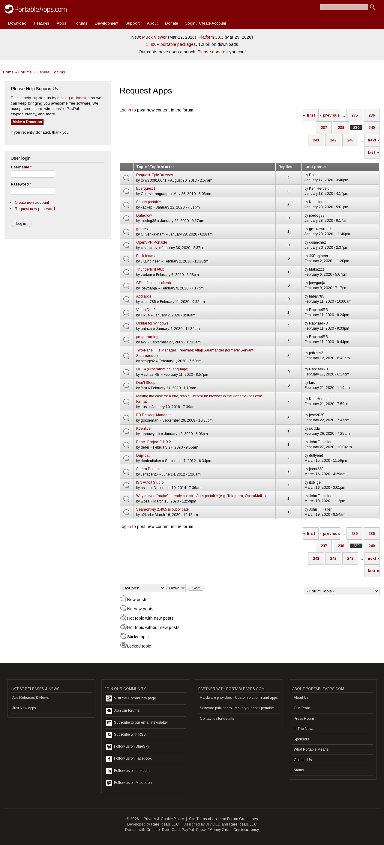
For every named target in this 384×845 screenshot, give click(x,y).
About (152, 23)
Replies (285, 167)
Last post (315, 167)
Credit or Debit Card (163, 830)
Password (21, 184)
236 (371, 115)
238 (341, 127)
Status (299, 770)
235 (354, 115)
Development (106, 23)
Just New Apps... (25, 708)
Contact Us (303, 760)
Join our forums (123, 711)
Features (41, 23)
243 (350, 140)
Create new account (32, 202)
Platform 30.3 (211, 37)
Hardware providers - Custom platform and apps (239, 697)
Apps (61, 23)
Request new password (35, 208)
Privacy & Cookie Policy (164, 819)
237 (324, 127)
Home (8, 72)
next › (373, 140)
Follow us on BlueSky (127, 747)
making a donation (73, 98)
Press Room (304, 718)
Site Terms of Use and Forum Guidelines (223, 819)
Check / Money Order (214, 830)
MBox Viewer (154, 37)
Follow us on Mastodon (129, 783)
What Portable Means (311, 749)
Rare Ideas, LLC (165, 824)
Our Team (302, 708)
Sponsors (301, 739)
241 (316, 140)
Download (17, 23)
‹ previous (330, 115)
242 (333, 140)
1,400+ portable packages (171, 44)
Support (132, 23)
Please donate (211, 51)
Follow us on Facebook (129, 759)
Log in (125, 110)
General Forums (51, 72)
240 (371, 127)
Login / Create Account (205, 23)
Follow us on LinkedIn (128, 771)
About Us (301, 697)
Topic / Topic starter (155, 167)
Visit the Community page (131, 698)
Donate (171, 23)
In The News (304, 729)
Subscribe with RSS (126, 735)
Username (21, 167)
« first (309, 115)
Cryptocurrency (246, 830)
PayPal (188, 830)
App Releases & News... (31, 697)
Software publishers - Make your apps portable (237, 708)
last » (373, 152)
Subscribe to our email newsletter (137, 723)
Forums (80, 23)
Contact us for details (217, 718)
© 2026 (132, 819)
